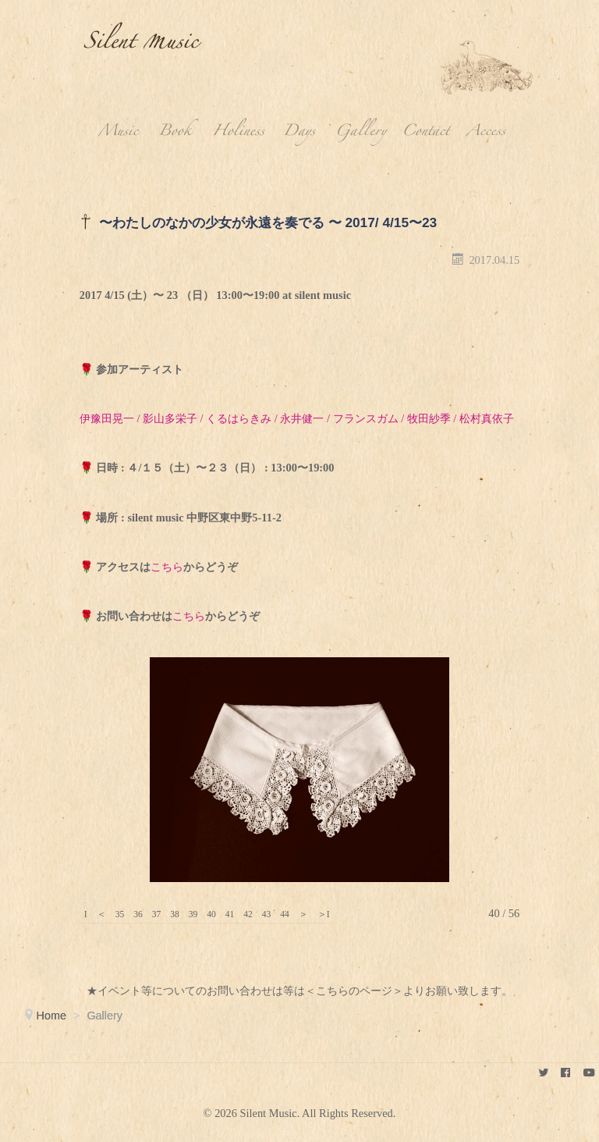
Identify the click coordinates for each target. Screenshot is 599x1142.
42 (248, 914)
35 (120, 914)
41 (230, 914)
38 (174, 914)
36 (138, 914)
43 (266, 914)
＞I (323, 914)
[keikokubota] (566, 1073)
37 (156, 914)
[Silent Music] (543, 1073)
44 (284, 914)
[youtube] (588, 1073)
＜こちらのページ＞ (354, 990)
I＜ (85, 914)
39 (193, 914)
